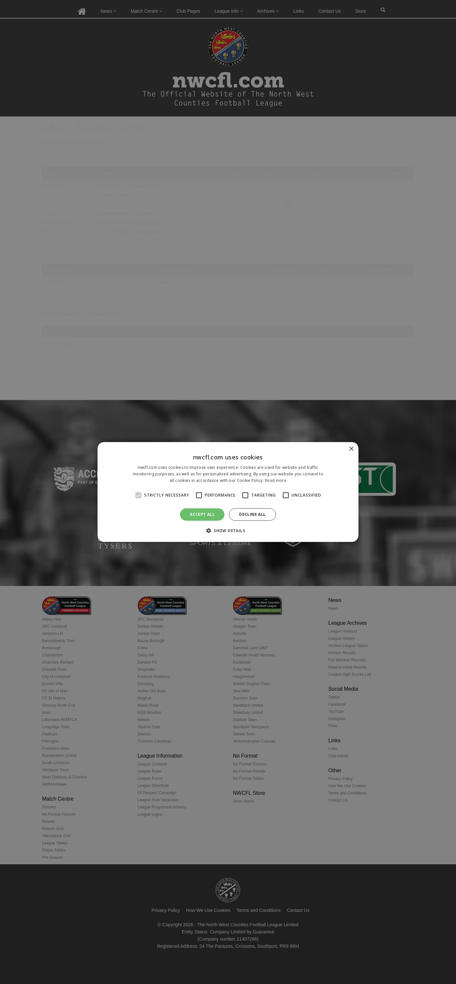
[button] (228, 530)
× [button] (351, 449)
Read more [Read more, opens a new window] (275, 480)
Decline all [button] (252, 514)
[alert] (228, 492)
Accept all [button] (202, 514)
